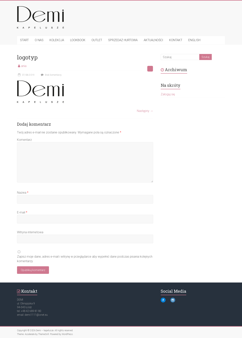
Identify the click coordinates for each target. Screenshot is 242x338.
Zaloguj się (168, 94)
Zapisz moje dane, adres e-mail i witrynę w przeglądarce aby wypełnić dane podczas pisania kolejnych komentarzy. (84, 259)
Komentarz (24, 140)
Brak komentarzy (51, 75)
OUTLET (97, 40)
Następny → (145, 111)
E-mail (22, 212)
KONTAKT (175, 40)
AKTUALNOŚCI (153, 40)
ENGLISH (194, 40)
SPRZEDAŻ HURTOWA (123, 40)
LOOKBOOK (77, 40)
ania (23, 66)
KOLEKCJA (57, 40)
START (24, 40)
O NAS (39, 40)
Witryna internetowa (30, 232)
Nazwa (22, 192)
